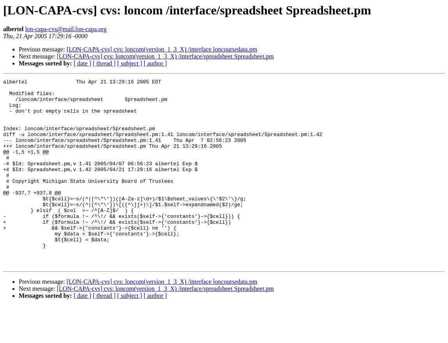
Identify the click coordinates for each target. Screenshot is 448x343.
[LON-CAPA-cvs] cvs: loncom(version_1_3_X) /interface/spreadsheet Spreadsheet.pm (165, 56)
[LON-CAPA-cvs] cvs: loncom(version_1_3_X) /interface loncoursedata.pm (162, 49)
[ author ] (155, 63)
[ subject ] (129, 63)
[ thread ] (104, 63)
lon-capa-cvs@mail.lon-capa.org (65, 29)
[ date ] (82, 63)
